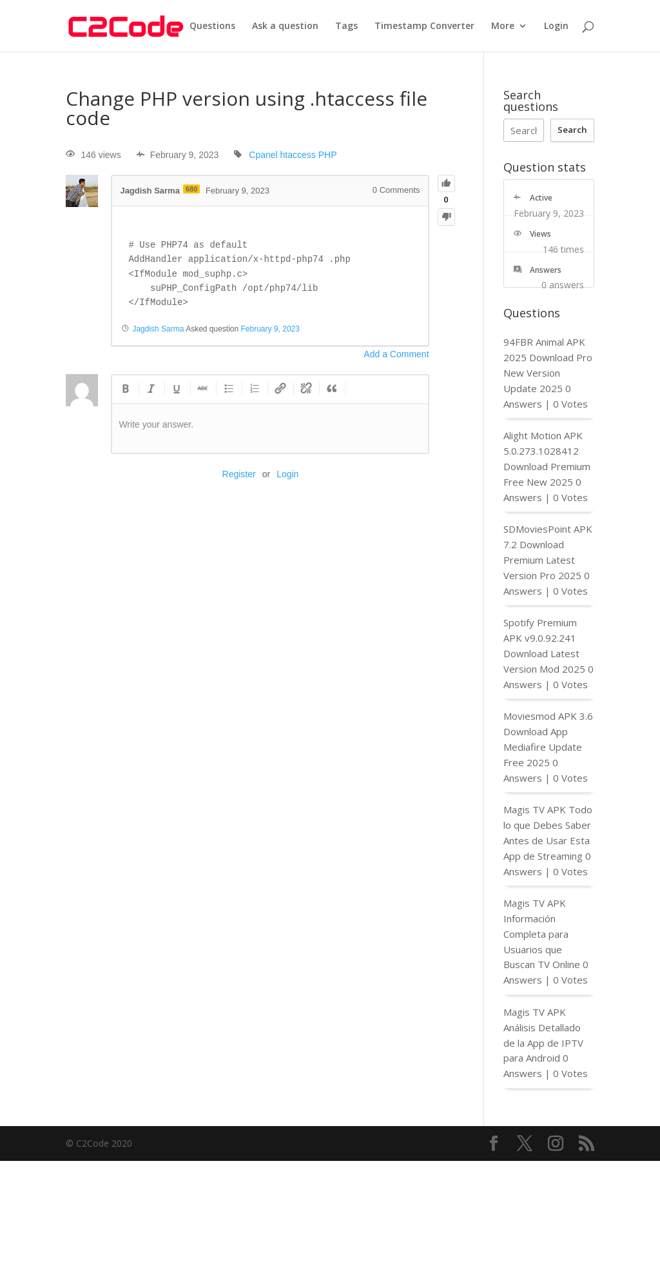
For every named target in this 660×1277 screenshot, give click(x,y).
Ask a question (285, 26)
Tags (346, 26)
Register (239, 474)
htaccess (298, 155)
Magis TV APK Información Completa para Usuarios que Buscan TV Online (541, 933)
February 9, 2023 (270, 328)
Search (572, 129)
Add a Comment (396, 354)
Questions (212, 26)
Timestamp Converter (424, 26)
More (502, 26)
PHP (327, 155)
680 (191, 189)
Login (556, 26)
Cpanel (263, 155)
